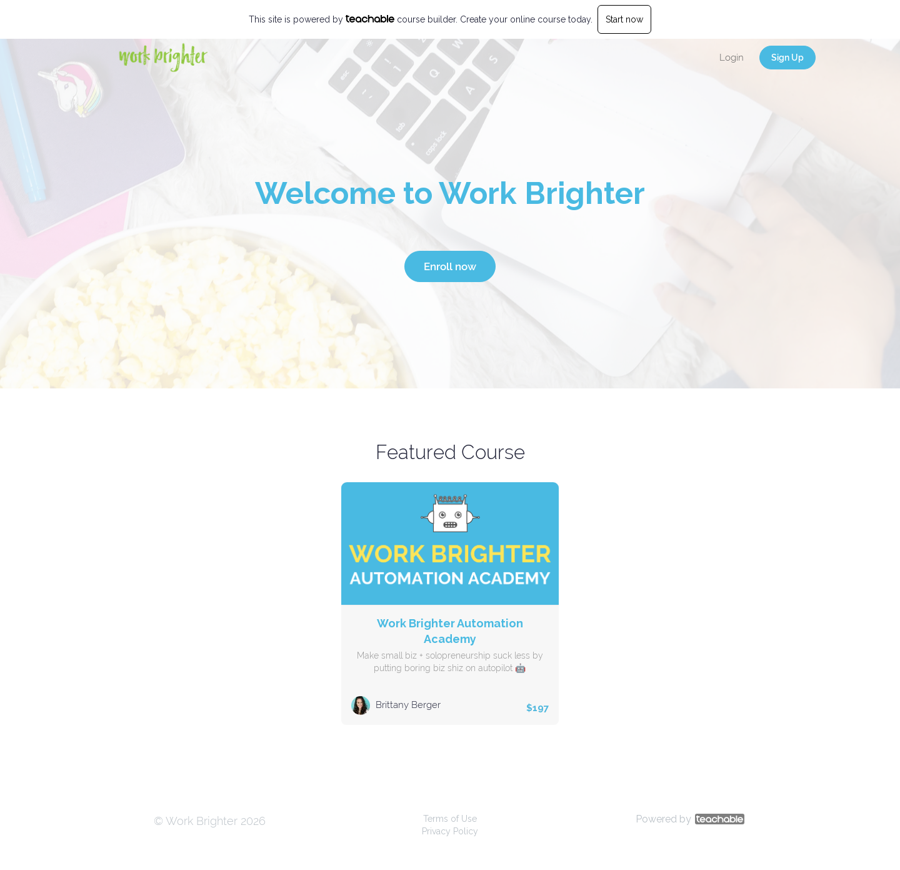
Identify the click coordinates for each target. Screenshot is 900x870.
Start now (624, 19)
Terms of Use (450, 819)
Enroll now (450, 266)
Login (731, 57)
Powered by (690, 819)
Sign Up (787, 58)
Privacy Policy (450, 831)
